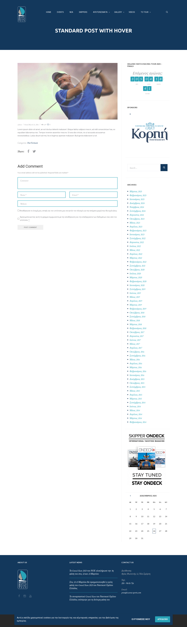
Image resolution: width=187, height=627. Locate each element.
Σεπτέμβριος (137, 211)
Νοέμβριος (137, 207)
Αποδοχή (163, 619)
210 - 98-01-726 (127, 583)
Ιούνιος (135, 293)
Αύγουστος (137, 214)
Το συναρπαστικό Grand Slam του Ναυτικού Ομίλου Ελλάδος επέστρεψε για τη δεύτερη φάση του (92, 598)
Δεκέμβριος (137, 203)
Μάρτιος (136, 191)
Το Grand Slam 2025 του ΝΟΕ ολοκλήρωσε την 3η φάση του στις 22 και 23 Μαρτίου (91, 572)
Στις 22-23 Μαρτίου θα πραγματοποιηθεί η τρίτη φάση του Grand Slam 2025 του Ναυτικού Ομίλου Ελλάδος (91, 585)
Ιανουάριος (137, 199)
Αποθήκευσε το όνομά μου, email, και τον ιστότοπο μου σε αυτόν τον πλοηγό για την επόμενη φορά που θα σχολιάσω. (68, 211)
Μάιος (135, 222)
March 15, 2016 (34, 125)
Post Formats (32, 142)
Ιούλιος (135, 246)
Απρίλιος (136, 226)
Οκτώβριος (137, 218)
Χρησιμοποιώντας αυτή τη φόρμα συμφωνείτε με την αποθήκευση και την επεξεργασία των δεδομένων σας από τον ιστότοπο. (68, 218)
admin (20, 125)
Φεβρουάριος (138, 195)
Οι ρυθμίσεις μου (141, 619)
